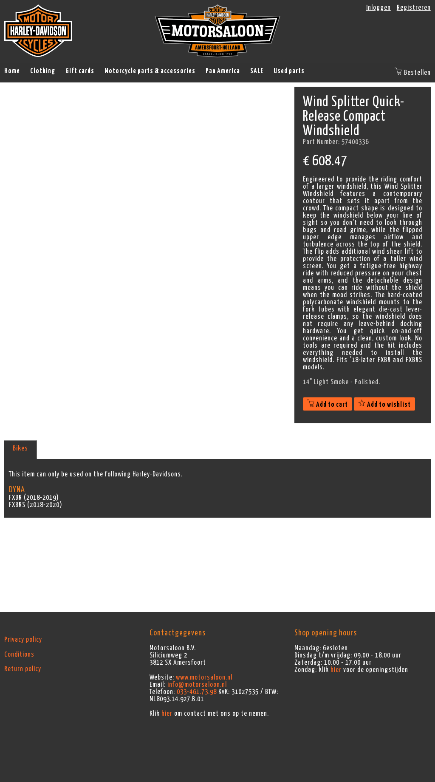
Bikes (20, 448)
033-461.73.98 (197, 691)
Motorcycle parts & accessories (150, 71)
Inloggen (378, 7)
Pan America (223, 71)
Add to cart (327, 404)
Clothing (42, 71)
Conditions (19, 654)
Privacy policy (23, 639)
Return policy (22, 669)
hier (166, 713)
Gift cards (79, 71)
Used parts (289, 71)
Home (12, 71)
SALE (256, 71)
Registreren (414, 7)
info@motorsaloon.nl (197, 684)
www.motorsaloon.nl (204, 677)
